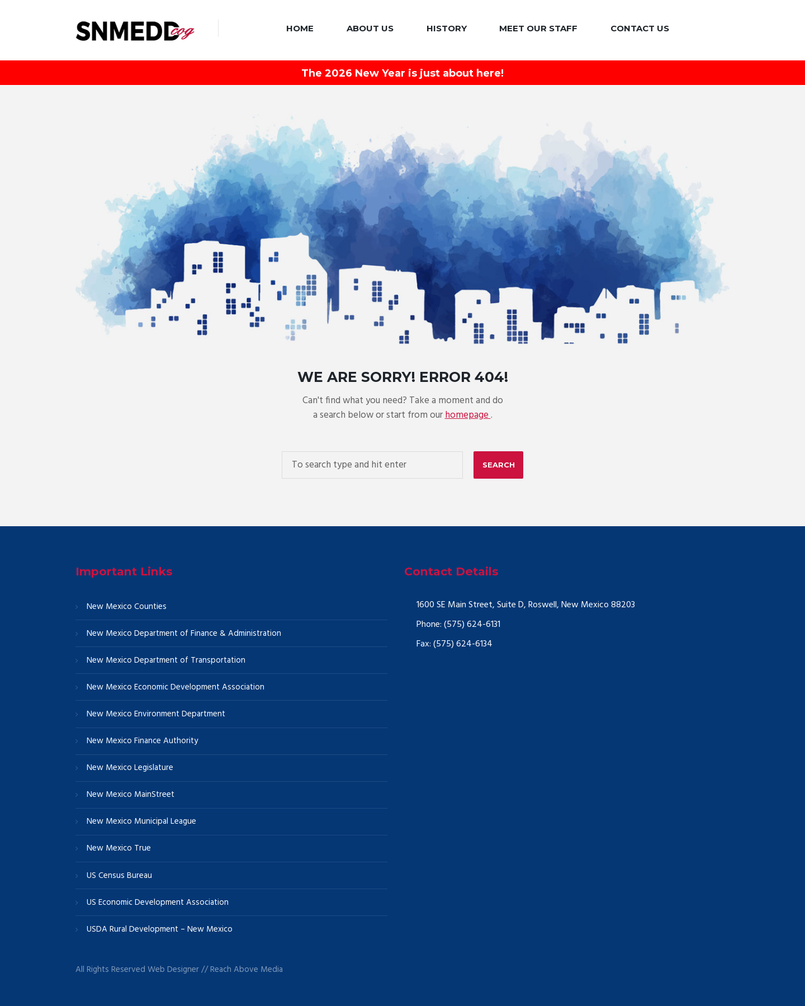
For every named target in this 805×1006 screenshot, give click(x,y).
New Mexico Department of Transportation (166, 660)
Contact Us (639, 28)
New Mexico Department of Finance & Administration (184, 633)
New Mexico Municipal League (141, 821)
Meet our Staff (538, 28)
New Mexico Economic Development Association (175, 687)
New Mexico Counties (127, 606)
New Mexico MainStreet (130, 794)
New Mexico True (119, 848)
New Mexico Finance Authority (142, 741)
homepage (468, 415)
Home (300, 28)
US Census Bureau (119, 875)
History (447, 28)
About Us (370, 28)
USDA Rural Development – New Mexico (160, 929)
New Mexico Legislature (130, 767)
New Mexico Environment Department (156, 714)
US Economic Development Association (158, 902)
